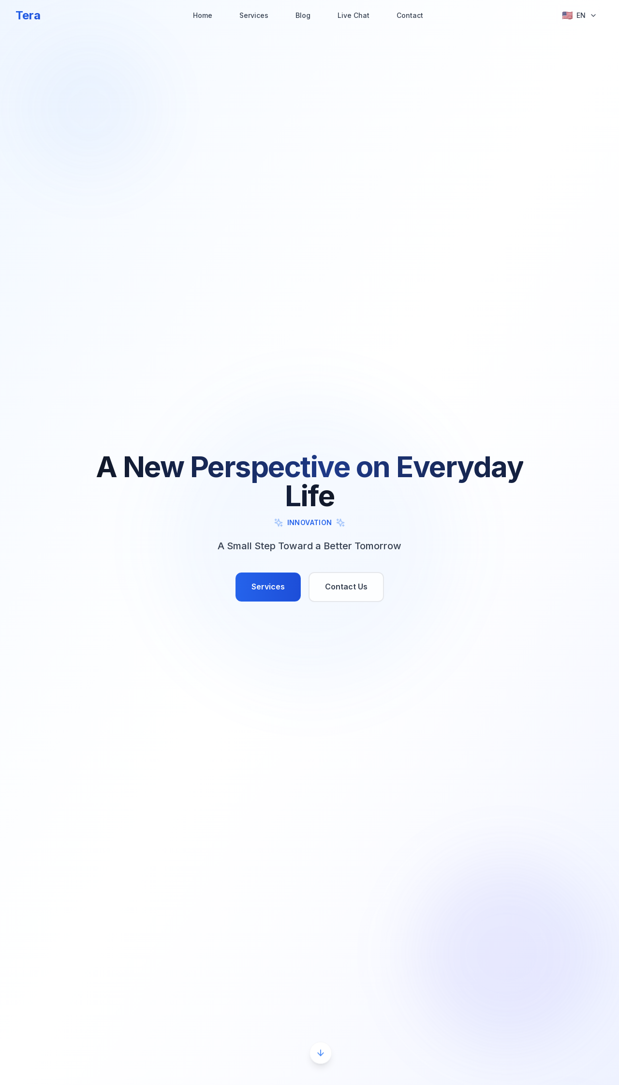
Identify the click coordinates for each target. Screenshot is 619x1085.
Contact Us (346, 586)
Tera (28, 15)
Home (202, 15)
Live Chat (353, 15)
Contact (410, 15)
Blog (302, 15)
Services (253, 15)
